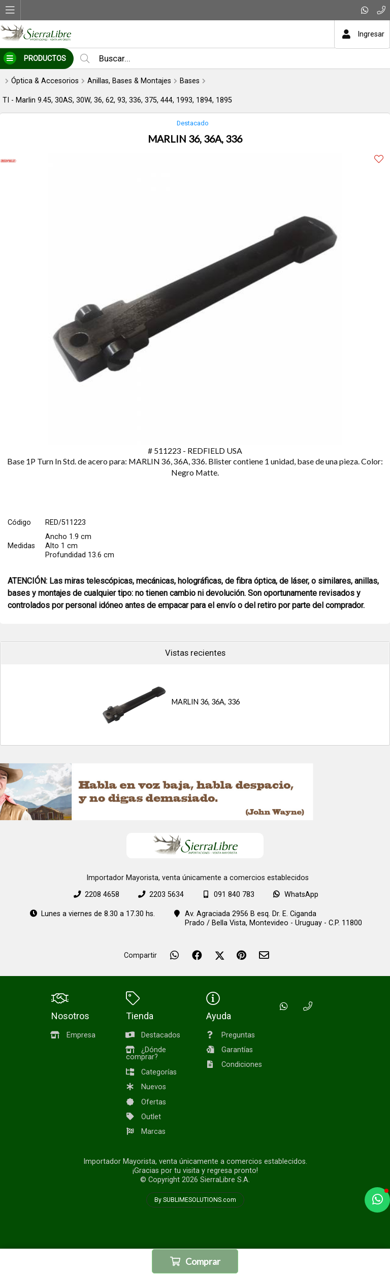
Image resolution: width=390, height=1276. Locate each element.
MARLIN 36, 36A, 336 (206, 701)
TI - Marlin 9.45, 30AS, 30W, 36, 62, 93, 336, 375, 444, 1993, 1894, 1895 (117, 100)
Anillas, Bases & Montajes (129, 81)
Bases (190, 81)
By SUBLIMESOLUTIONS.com (195, 1199)
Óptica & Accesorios (45, 81)
